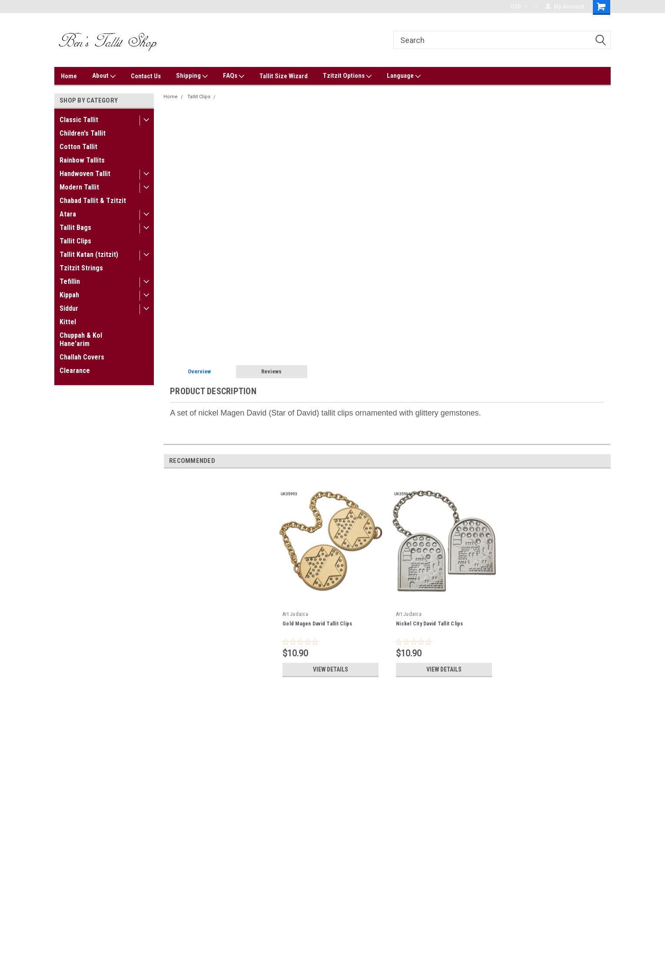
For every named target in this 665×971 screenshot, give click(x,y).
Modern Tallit (79, 187)
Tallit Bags (75, 227)
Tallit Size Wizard (283, 76)
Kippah (69, 295)
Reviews (271, 371)
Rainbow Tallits (82, 160)
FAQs (233, 76)
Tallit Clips (75, 241)
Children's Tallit (83, 133)
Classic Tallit (79, 120)
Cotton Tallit (78, 147)
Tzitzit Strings (81, 268)
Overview (199, 371)
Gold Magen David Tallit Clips (317, 624)
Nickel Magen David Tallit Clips (255, 97)
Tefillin (70, 281)
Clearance (75, 370)
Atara (68, 214)
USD (518, 6)
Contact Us (146, 76)
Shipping (192, 76)
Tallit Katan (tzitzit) (89, 254)
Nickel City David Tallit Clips (429, 624)
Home (69, 76)
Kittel (68, 322)
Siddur (69, 308)
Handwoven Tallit (85, 174)
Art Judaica (295, 614)
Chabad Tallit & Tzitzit (93, 200)
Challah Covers (82, 357)
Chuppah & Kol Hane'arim (81, 339)
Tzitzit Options (347, 76)
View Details (331, 669)
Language (404, 76)
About (104, 76)
